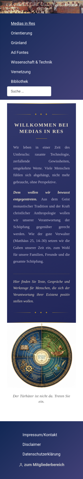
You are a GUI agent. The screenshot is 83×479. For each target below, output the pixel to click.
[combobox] (29, 91)
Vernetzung (21, 72)
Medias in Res (23, 23)
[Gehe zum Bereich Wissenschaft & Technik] (24, 369)
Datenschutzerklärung (41, 454)
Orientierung (21, 33)
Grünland (19, 43)
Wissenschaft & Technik (31, 62)
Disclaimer (32, 444)
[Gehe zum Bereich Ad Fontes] (24, 346)
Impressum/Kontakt (40, 435)
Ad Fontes (19, 52)
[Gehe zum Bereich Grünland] (59, 346)
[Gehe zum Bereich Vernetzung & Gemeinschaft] (59, 369)
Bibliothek (19, 81)
